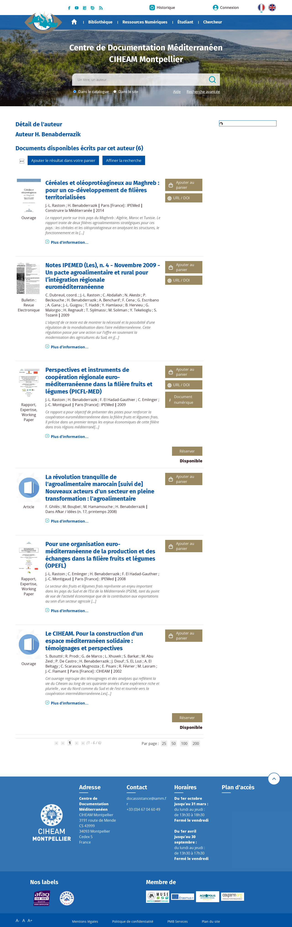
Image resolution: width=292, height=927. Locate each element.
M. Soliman (117, 310)
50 (174, 743)
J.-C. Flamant (55, 671)
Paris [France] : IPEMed (120, 205)
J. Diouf (118, 661)
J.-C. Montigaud (58, 404)
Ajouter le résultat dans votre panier (63, 160)
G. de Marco (91, 656)
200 (196, 743)
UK (271, 6)
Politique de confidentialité (132, 921)
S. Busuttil (54, 656)
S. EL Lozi (134, 661)
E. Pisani (109, 666)
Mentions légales (85, 921)
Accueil (74, 22)
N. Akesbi (132, 295)
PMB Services (177, 921)
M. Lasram (146, 666)
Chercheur (212, 22)
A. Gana (53, 305)
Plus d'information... (70, 242)
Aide (177, 91)
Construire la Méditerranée (68, 210)
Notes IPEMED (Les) (71, 265)
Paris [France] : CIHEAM (90, 671)
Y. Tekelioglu (140, 310)
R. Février (127, 666)
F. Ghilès (52, 506)
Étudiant (185, 22)
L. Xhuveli (113, 656)
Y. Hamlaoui (112, 305)
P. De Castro (66, 661)
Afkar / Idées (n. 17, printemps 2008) (86, 511)
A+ (30, 920)
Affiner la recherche (123, 160)
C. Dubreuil (55, 295)
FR (260, 6)
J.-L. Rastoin (55, 205)
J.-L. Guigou (72, 305)
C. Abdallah (112, 295)
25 (164, 743)
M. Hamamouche (98, 506)
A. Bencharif (109, 300)
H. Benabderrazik (82, 205)
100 (184, 743)
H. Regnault (73, 310)
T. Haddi (92, 305)
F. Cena (128, 300)
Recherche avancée (203, 91)
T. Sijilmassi (96, 310)
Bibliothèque (100, 22)
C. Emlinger (147, 399)
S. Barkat (131, 656)
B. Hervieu (134, 305)
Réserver (187, 451)
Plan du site (211, 921)
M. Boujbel (72, 506)
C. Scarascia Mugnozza (80, 666)
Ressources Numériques (145, 22)
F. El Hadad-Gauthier (117, 399)
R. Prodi (72, 656)
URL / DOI (181, 197)
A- (18, 920)
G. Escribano (148, 300)
